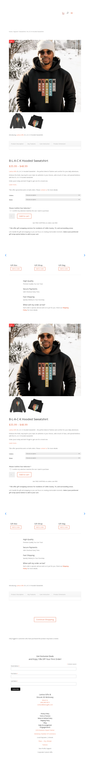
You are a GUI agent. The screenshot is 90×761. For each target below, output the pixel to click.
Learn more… (13, 185)
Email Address (15, 666)
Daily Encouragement (45, 725)
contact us (44, 190)
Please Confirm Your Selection (20, 208)
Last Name (14, 681)
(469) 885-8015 (45, 702)
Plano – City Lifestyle (45, 741)
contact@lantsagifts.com (45, 705)
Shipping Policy (45, 720)
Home (10, 31)
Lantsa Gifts (20, 135)
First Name (14, 673)
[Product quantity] (12, 216)
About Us (45, 700)
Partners (45, 745)
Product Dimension (59, 144)
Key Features (31, 144)
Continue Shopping (45, 619)
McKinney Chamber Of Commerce (45, 734)
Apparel (15, 31)
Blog (45, 723)
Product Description (17, 144)
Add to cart (24, 216)
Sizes (11, 200)
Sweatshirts (22, 31)
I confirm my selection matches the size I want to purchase (30, 211)
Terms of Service (45, 716)
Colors (11, 195)
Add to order (16, 269)
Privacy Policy (45, 714)
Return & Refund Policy (45, 718)
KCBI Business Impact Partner (45, 730)
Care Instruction (45, 144)
